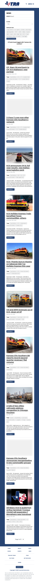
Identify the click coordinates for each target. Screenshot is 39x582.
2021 (18, 175)
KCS (24, 34)
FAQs (27, 555)
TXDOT (16, 32)
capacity (28, 419)
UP (27, 317)
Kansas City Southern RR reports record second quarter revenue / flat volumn (18, 359)
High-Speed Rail (10, 32)
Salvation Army (19, 225)
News (30, 548)
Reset (12, 16)
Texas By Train (12, 555)
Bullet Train (19, 34)
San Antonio (9, 36)
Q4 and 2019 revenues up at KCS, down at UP (19, 310)
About (19, 548)
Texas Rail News (13, 76)
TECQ (21, 521)
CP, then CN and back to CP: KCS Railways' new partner (17, 69)
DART (20, 32)
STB (7, 79)
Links (30, 551)
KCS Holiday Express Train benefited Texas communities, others (18, 215)
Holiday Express (23, 223)
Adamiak (8, 470)
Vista (17, 521)
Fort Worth (18, 36)
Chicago (23, 419)
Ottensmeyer (9, 369)
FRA (14, 36)
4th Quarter (18, 319)
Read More (10, 93)
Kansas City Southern (11, 38)
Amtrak (22, 29)
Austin (11, 34)
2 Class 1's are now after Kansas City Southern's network (17, 119)
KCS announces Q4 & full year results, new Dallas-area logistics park (18, 167)
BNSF (8, 34)
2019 (23, 319)
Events (19, 551)
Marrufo (13, 470)
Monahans (9, 521)
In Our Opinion (17, 29)
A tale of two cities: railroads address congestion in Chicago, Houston (17, 409)
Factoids (11, 558)
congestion (18, 419)
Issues (9, 551)
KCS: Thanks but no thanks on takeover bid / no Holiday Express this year (19, 263)
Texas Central (10, 29)
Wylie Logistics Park (19, 177)
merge (8, 81)
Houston (28, 32)
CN (19, 79)
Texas (27, 34)
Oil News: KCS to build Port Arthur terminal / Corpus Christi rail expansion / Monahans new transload (18, 511)
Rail (15, 34)
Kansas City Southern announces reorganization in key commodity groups (19, 460)
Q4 (21, 175)
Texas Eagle (24, 36)
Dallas (24, 32)
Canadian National (25, 79)
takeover (8, 273)
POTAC (13, 521)
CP (21, 76)
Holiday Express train (15, 273)
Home (9, 548)
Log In (19, 562)
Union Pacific (28, 29)
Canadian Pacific (26, 76)
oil (27, 519)
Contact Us (19, 567)
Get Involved (27, 558)
